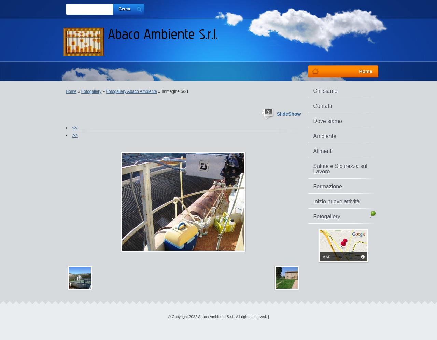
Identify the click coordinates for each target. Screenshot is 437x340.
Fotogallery (91, 91)
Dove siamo (327, 121)
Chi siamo (325, 91)
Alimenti (323, 151)
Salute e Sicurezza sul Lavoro (340, 168)
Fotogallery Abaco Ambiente (131, 91)
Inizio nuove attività (336, 201)
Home (71, 91)
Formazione (327, 186)
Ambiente (325, 136)
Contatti (322, 106)
